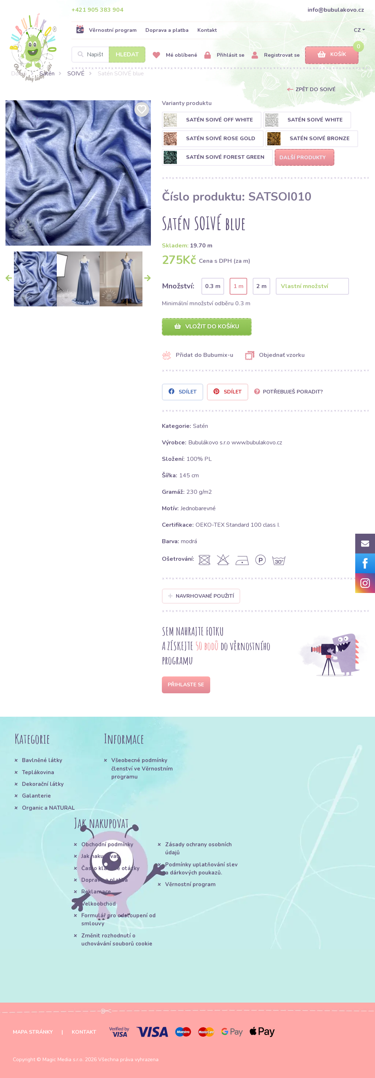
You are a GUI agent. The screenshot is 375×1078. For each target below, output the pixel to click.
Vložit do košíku (206, 326)
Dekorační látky (43, 784)
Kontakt (207, 30)
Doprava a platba (167, 30)
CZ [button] (357, 30)
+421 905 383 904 (97, 10)
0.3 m (212, 286)
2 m (261, 286)
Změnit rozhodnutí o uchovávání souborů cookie (116, 939)
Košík (332, 55)
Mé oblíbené (175, 55)
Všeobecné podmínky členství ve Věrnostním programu (142, 768)
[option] (78, 173)
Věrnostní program (106, 30)
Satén (47, 74)
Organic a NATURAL (48, 808)
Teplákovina (38, 772)
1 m (238, 286)
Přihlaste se (186, 684)
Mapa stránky (33, 1032)
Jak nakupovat (100, 856)
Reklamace (96, 891)
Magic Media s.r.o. (62, 1059)
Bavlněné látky (42, 760)
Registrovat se (276, 55)
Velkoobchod (98, 903)
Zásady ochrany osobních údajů (198, 848)
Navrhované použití (201, 596)
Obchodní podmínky (107, 844)
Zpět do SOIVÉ (315, 89)
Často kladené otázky (110, 868)
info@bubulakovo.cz (336, 10)
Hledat (127, 55)
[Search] (108, 54)
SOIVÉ (76, 74)
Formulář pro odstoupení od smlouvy (118, 919)
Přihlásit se (224, 55)
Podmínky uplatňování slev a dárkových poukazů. (201, 868)
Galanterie (36, 795)
